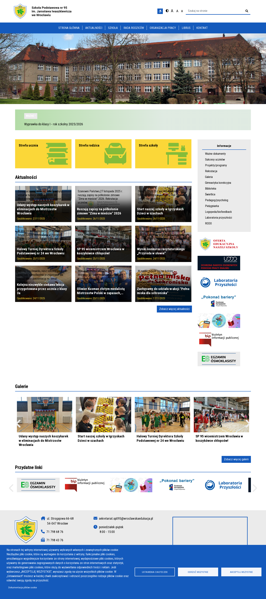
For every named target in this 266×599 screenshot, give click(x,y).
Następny (247, 425)
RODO (208, 223)
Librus (186, 28)
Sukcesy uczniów (215, 159)
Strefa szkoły (148, 145)
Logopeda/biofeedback (218, 212)
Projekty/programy (216, 165)
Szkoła (113, 28)
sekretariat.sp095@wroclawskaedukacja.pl (126, 518)
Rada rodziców (134, 28)
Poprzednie (11, 490)
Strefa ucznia (28, 145)
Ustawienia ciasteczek (155, 571)
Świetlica (210, 194)
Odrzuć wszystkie (198, 571)
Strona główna (69, 28)
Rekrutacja (211, 171)
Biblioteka (210, 188)
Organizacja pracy (163, 28)
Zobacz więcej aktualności (174, 309)
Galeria (209, 177)
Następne (254, 490)
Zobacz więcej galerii (236, 459)
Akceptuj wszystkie (241, 571)
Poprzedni (19, 425)
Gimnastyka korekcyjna (218, 182)
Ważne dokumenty (215, 153)
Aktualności (93, 28)
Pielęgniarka (212, 206)
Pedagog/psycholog (216, 200)
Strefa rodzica (89, 145)
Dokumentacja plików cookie (22, 587)
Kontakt (202, 28)
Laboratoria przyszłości (218, 217)
